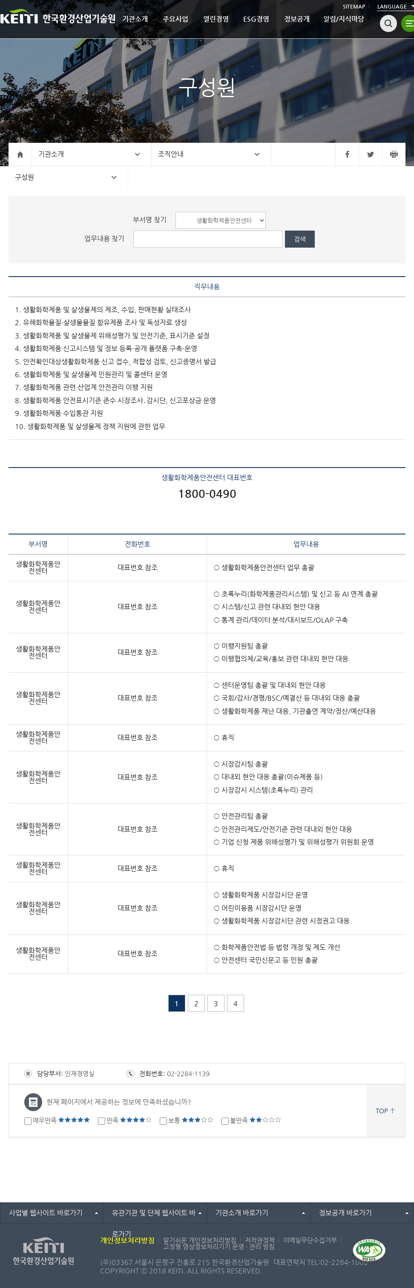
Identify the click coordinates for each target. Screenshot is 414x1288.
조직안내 (171, 154)
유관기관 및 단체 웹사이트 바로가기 (154, 1216)
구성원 (24, 177)
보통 (190, 1120)
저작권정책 (260, 1240)
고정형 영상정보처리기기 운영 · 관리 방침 (219, 1246)
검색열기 (388, 23)
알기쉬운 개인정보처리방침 (199, 1240)
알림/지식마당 (343, 19)
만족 (129, 1120)
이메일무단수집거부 (310, 1240)
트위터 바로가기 (370, 154)
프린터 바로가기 (393, 154)
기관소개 (135, 19)
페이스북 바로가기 (347, 154)
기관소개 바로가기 (242, 1213)
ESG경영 (256, 19)
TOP (382, 1110)
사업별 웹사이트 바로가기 (46, 1213)
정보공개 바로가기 (345, 1213)
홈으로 (20, 154)
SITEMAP (354, 6)
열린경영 (216, 19)
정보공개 (297, 19)
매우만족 (61, 1120)
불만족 (255, 1120)
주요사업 (175, 19)
